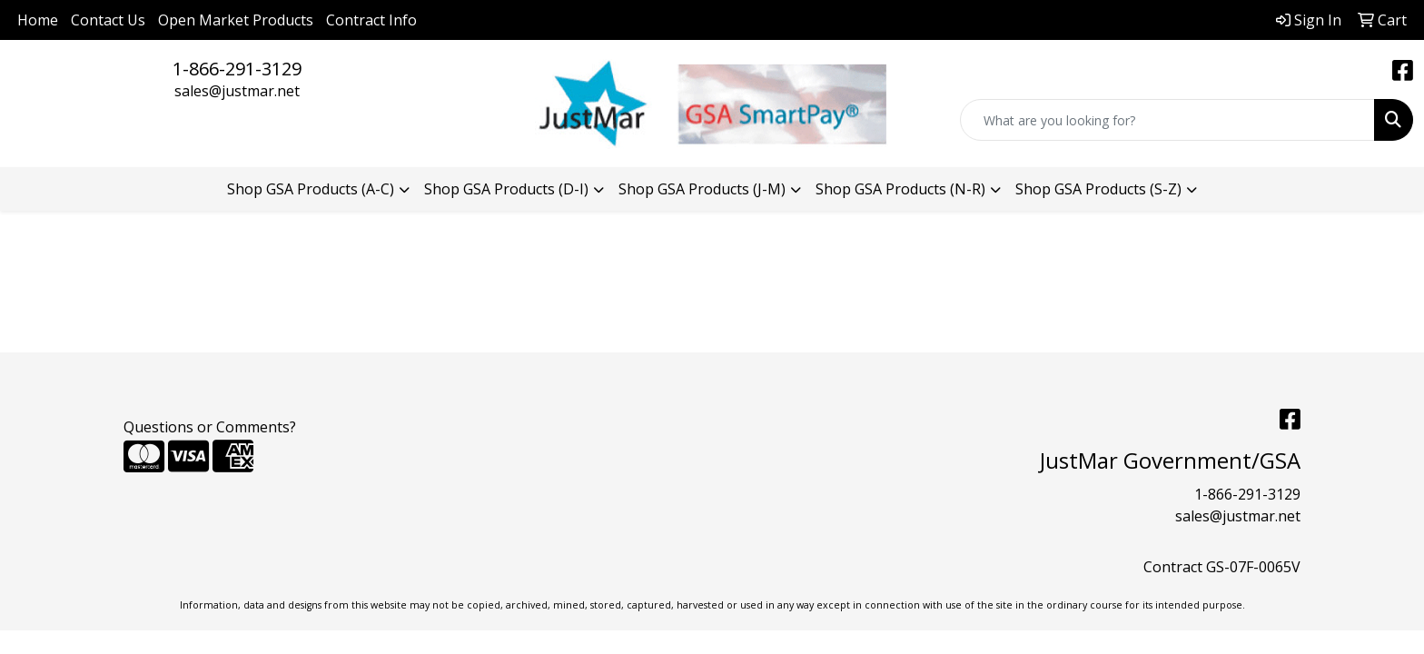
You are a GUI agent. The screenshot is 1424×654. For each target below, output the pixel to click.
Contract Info (371, 20)
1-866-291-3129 (237, 68)
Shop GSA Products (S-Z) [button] (1098, 189)
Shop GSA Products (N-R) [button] (900, 189)
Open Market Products (235, 20)
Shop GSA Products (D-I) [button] (506, 189)
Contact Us (108, 20)
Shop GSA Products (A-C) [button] (310, 189)
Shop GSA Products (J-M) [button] (702, 189)
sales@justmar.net (237, 91)
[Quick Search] (1167, 120)
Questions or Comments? (210, 427)
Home (37, 20)
